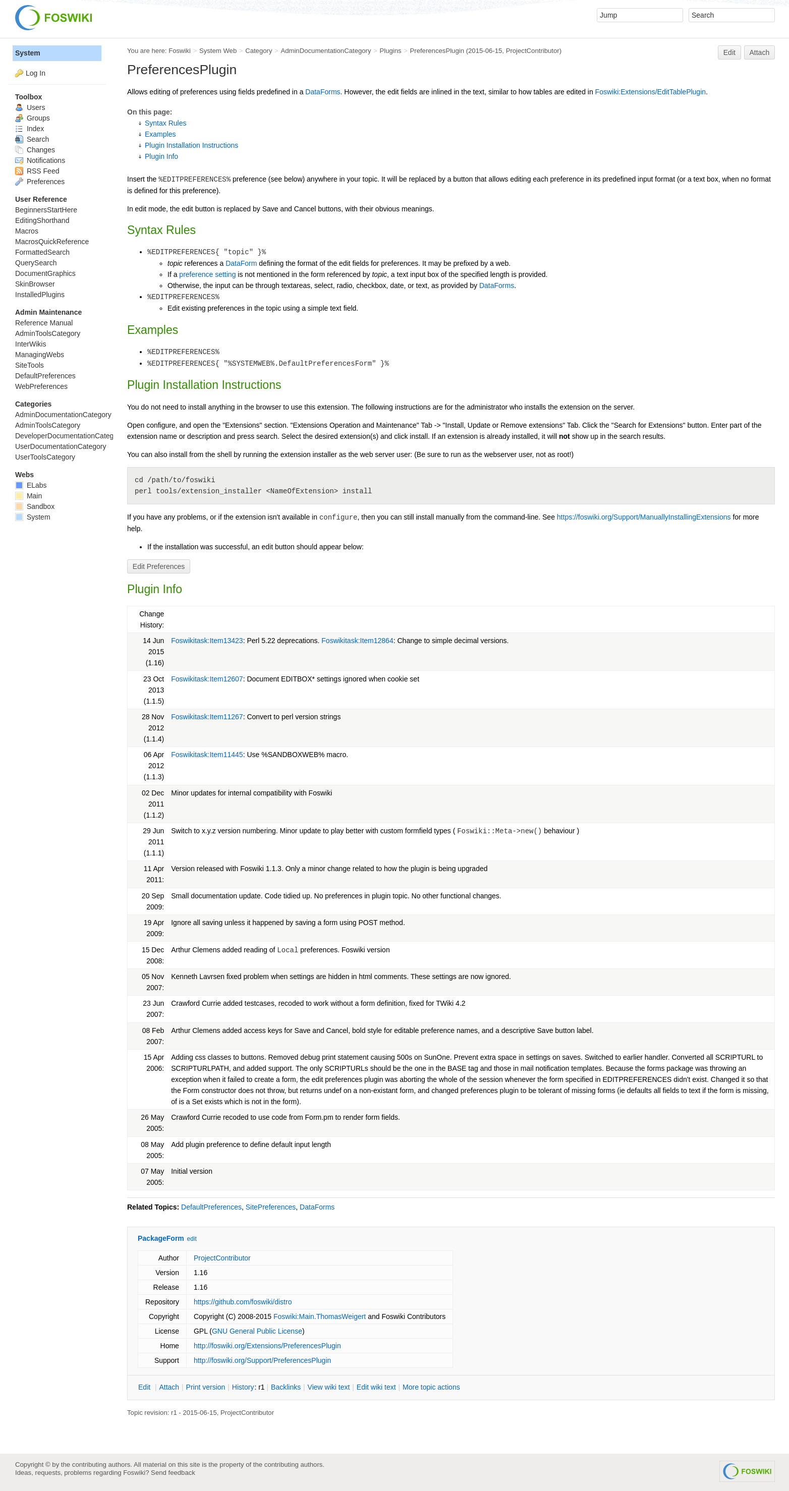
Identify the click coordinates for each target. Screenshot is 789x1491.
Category (258, 50)
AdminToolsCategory (47, 333)
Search (32, 139)
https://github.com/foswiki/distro (243, 1302)
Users (30, 107)
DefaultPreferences (211, 1207)
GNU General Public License (257, 1331)
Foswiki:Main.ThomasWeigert (319, 1316)
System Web (218, 50)
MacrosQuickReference (52, 242)
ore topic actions (431, 1387)
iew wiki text (329, 1387)
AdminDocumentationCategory (325, 50)
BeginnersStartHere (46, 210)
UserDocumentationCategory (60, 446)
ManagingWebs (39, 355)
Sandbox (34, 506)
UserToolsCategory (45, 457)
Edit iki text (376, 1387)
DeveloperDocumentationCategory (69, 436)
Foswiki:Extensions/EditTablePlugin (650, 92)
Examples (160, 134)
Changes (35, 150)
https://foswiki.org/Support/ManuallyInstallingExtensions (644, 517)
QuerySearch (36, 263)
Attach (760, 52)
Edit (729, 52)
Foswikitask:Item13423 (207, 641)
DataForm (241, 263)
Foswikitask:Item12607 (207, 679)
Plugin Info (161, 156)
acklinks (286, 1387)
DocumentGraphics (45, 273)
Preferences (40, 182)
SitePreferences (271, 1207)
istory (243, 1387)
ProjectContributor (532, 50)
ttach (169, 1387)
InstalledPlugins (40, 295)
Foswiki (179, 50)
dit (145, 1387)
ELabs (31, 485)
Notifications (40, 160)
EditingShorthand (42, 220)
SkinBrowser (35, 284)
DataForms (322, 92)
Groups (32, 118)
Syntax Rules (165, 123)
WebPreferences (41, 386)
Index (29, 129)
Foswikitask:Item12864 (357, 641)
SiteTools (29, 365)
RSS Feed (37, 171)
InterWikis (30, 344)
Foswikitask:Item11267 (207, 717)
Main (28, 496)
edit (192, 1238)
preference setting (207, 274)
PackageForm (161, 1238)
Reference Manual (44, 323)
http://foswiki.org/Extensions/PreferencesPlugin (267, 1346)
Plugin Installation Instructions (191, 145)
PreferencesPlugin (437, 50)
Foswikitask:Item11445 (207, 755)
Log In (35, 73)
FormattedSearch (42, 252)
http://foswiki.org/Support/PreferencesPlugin (262, 1360)
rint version (206, 1387)
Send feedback (173, 1472)
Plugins (390, 50)
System (27, 53)
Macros (26, 231)
